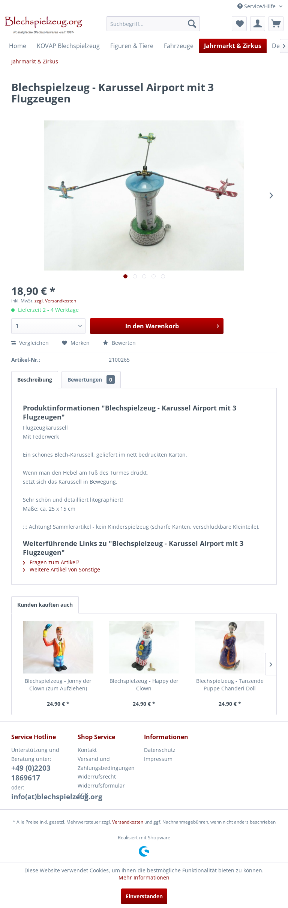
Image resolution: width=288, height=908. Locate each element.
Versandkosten (127, 822)
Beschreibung (34, 379)
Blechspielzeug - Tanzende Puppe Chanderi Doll (230, 684)
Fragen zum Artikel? (51, 562)
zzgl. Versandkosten (55, 301)
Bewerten (119, 342)
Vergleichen (30, 342)
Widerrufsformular (101, 785)
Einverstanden (144, 896)
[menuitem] (153, 23)
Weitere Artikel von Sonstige (61, 569)
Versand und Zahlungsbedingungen (106, 763)
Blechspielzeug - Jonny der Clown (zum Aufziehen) (58, 684)
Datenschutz (160, 749)
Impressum (158, 758)
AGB (83, 794)
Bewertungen (91, 379)
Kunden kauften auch (45, 604)
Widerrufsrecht (97, 776)
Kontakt (87, 749)
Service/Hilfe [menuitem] (257, 6)
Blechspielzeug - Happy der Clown (144, 684)
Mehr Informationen (144, 877)
